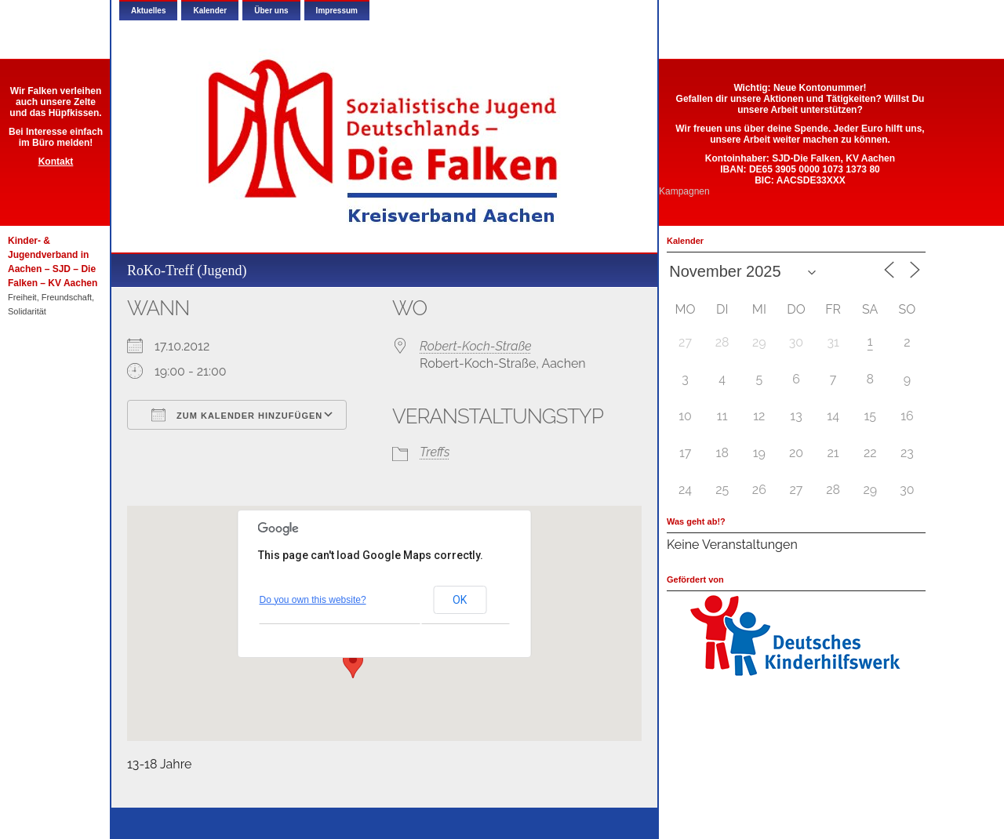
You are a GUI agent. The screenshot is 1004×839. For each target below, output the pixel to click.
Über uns (271, 10)
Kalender (210, 10)
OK (460, 600)
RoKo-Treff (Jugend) (187, 270)
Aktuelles (148, 10)
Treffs (434, 452)
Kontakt (56, 161)
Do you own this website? (313, 599)
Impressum (337, 10)
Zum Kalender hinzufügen (236, 415)
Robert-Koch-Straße (476, 346)
